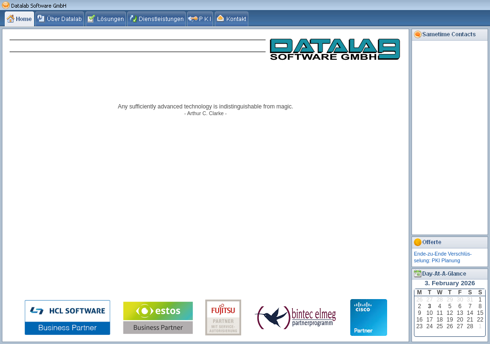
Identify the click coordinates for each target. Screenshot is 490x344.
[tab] (20, 18)
